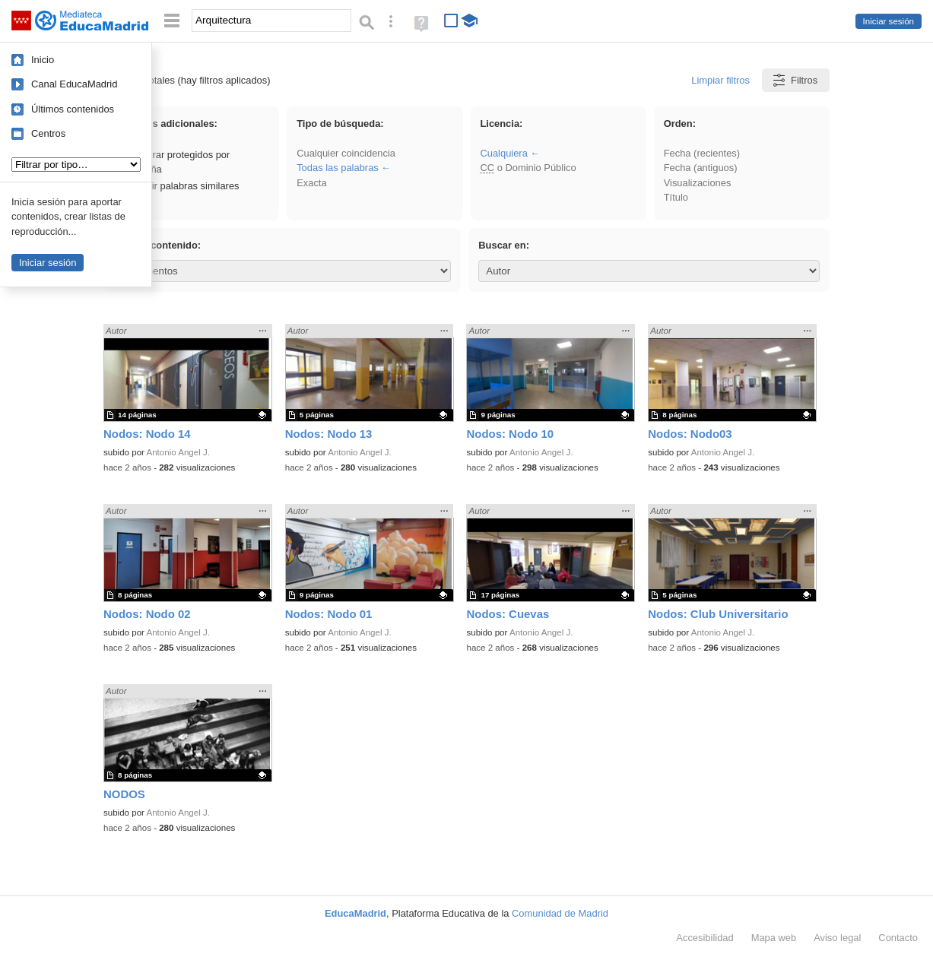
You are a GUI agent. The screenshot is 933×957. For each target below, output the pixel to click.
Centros (48, 133)
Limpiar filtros (720, 80)
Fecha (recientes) (702, 153)
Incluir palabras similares (178, 186)
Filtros (794, 80)
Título (676, 197)
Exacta (311, 183)
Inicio (42, 59)
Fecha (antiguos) (701, 167)
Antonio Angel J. (178, 452)
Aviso (837, 937)
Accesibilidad (704, 937)
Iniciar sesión (888, 21)
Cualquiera (503, 153)
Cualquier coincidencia (346, 153)
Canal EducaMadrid (74, 84)
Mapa (774, 937)
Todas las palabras (338, 167)
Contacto (898, 937)
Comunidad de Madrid (560, 913)
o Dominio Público (528, 167)
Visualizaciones (697, 183)
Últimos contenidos (72, 109)
